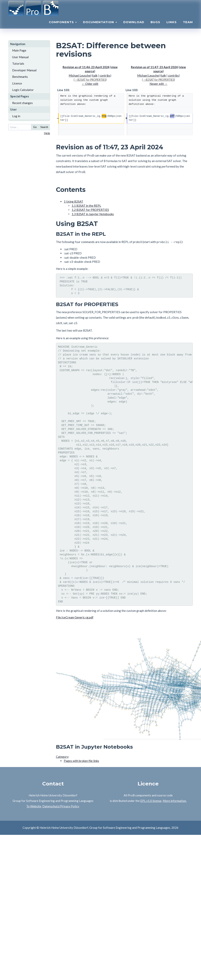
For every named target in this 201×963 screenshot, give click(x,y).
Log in (16, 116)
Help (47, 133)
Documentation (100, 26)
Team (188, 26)
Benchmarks (20, 76)
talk (94, 75)
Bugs (155, 26)
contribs (105, 75)
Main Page (19, 50)
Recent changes (22, 103)
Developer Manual (24, 70)
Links (171, 26)
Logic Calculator (23, 90)
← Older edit (90, 83)
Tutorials (18, 63)
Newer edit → (158, 83)
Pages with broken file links (81, 760)
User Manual (20, 57)
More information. (175, 800)
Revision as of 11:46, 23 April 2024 (86, 67)
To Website (33, 805)
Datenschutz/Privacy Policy (60, 805)
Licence (17, 83)
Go (35, 127)
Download (133, 26)
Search (44, 127)
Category (62, 756)
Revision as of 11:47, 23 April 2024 (154, 67)
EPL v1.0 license (151, 800)
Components (63, 26)
